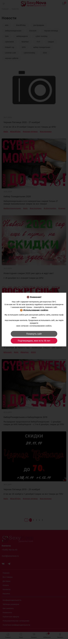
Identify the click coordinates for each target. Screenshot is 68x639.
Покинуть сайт (34, 333)
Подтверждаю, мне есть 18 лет (34, 340)
